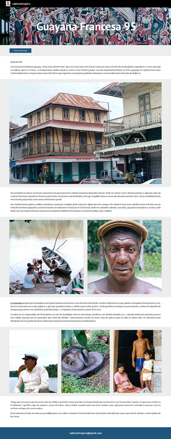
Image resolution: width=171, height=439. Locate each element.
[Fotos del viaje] (20, 50)
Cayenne (134, 70)
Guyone (37, 67)
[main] (98, 26)
